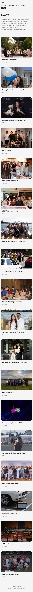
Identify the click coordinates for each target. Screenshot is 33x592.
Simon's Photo (18, 586)
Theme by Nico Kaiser (20, 588)
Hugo (14, 588)
